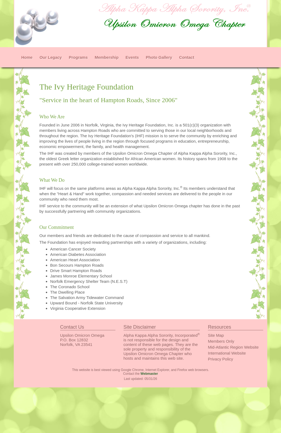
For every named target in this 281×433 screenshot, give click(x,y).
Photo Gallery (159, 57)
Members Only (221, 341)
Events (132, 57)
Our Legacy (51, 57)
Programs (78, 57)
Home (27, 57)
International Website (227, 353)
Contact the (140, 374)
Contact (186, 57)
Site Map (216, 335)
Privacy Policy (220, 359)
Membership (106, 57)
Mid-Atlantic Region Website (233, 347)
